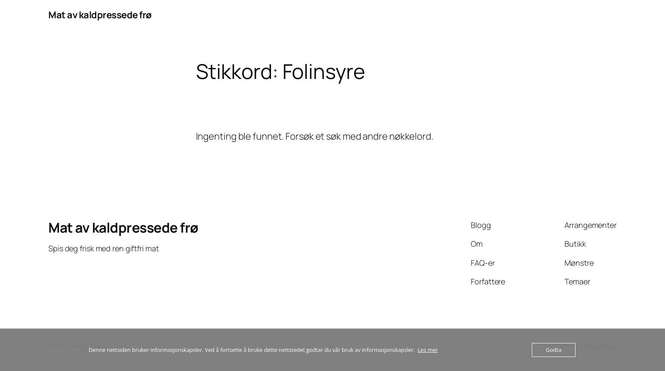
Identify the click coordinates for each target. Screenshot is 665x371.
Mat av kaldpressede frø (100, 14)
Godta (554, 350)
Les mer (428, 350)
